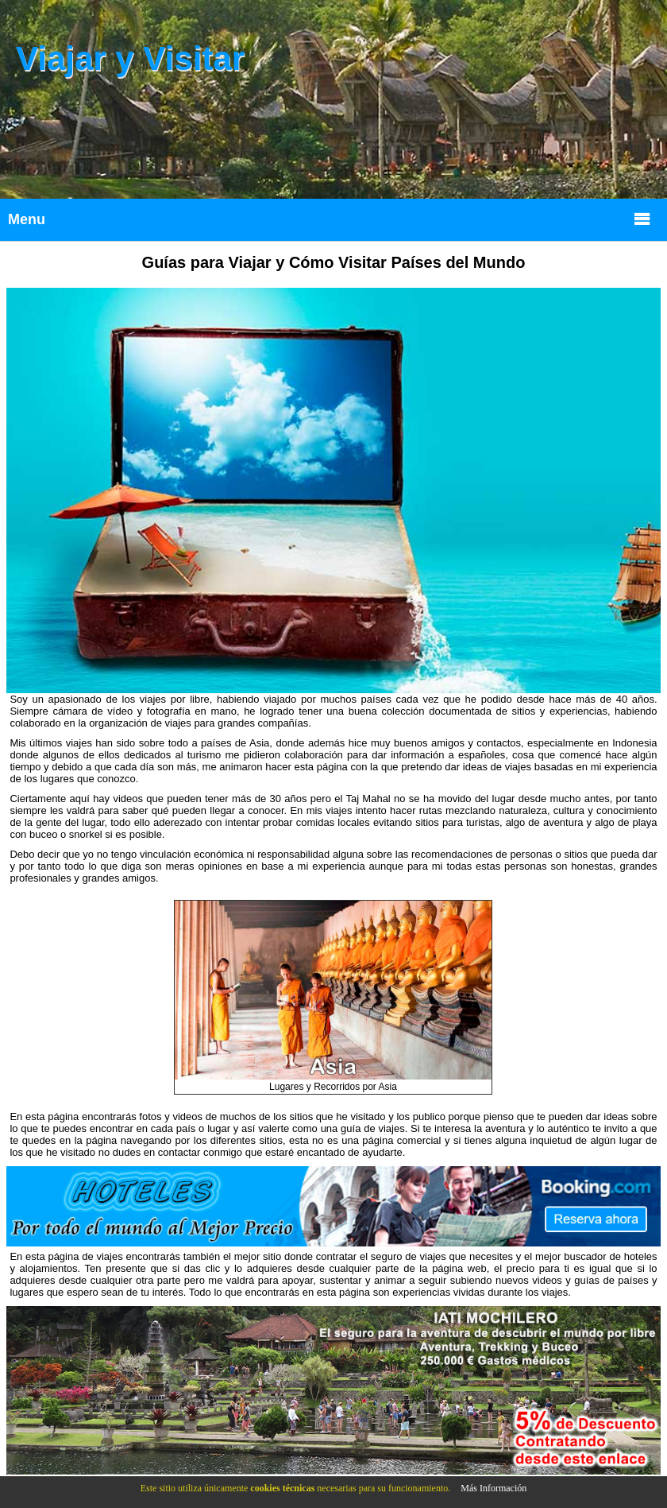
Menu (329, 218)
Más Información (493, 1488)
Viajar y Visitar (130, 58)
